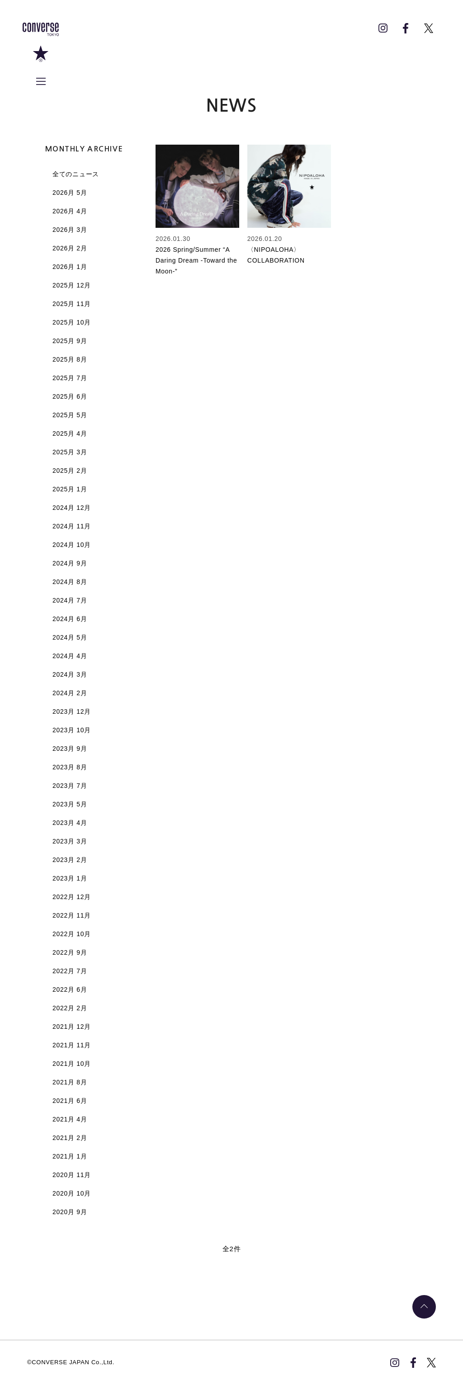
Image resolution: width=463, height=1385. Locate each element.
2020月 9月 (69, 1211)
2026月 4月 (69, 211)
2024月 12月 (71, 507)
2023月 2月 (69, 859)
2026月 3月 (69, 229)
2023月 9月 (69, 748)
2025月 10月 (71, 322)
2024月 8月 (69, 581)
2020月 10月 (71, 1193)
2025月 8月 (69, 359)
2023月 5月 (69, 804)
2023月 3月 (69, 841)
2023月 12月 (71, 711)
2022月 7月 (69, 971)
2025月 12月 (71, 285)
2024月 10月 (71, 544)
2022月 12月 (71, 896)
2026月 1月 (69, 266)
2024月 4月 (69, 656)
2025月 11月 (71, 303)
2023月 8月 (69, 767)
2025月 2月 (69, 470)
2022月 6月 (69, 989)
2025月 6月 (69, 396)
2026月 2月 (69, 248)
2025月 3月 (69, 452)
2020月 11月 (71, 1174)
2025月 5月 (69, 415)
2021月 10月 (71, 1063)
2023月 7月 (69, 785)
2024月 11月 (71, 526)
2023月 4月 (69, 822)
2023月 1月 (69, 878)
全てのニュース (75, 174)
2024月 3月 (69, 674)
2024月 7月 (69, 600)
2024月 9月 (69, 563)
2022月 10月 (71, 933)
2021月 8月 (69, 1082)
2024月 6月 (69, 618)
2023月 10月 (71, 730)
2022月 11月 (71, 915)
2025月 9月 (69, 340)
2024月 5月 (69, 637)
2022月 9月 (69, 952)
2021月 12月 (71, 1026)
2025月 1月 (69, 489)
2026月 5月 (69, 192)
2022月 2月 (69, 1008)
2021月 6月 (69, 1100)
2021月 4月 (69, 1119)
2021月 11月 (71, 1045)
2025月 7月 (69, 378)
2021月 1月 (69, 1156)
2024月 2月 (69, 693)
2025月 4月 (69, 433)
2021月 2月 (69, 1137)
